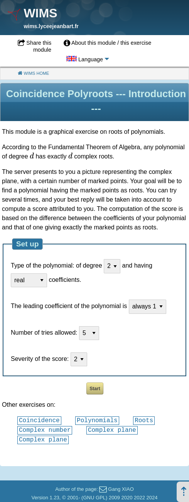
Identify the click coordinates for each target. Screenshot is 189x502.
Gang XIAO (120, 489)
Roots (144, 420)
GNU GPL (94, 497)
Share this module (38, 46)
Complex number (45, 430)
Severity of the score (39, 358)
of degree (89, 266)
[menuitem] (107, 43)
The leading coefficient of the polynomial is (69, 306)
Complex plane (112, 430)
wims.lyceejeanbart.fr (51, 26)
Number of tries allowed (43, 332)
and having (137, 266)
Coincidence (39, 420)
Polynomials (97, 420)
